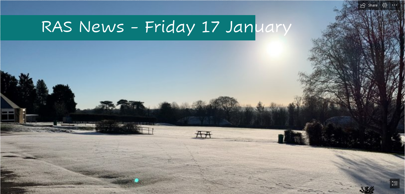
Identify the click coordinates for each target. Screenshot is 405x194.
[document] (202, 97)
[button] (369, 5)
